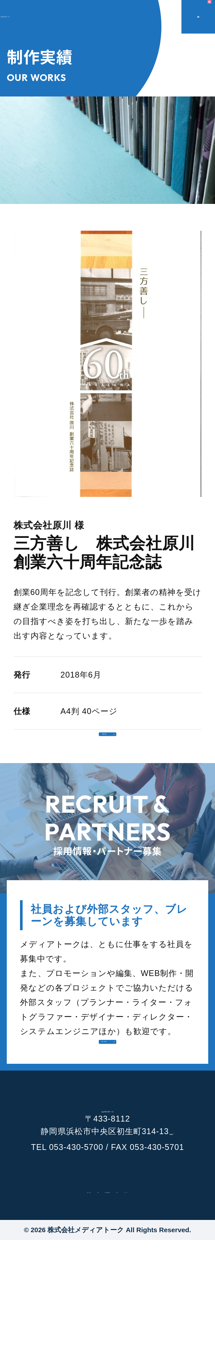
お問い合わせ (43, 1318)
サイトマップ (171, 1318)
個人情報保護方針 (107, 1318)
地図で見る (175, 1254)
